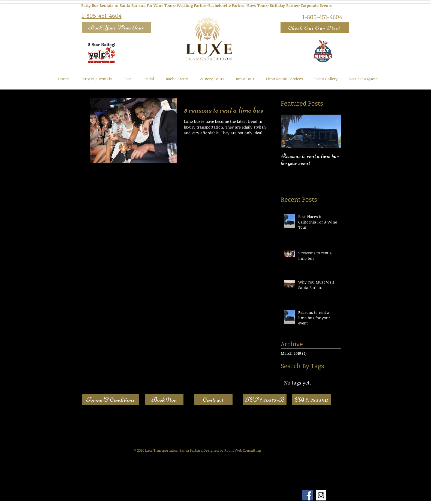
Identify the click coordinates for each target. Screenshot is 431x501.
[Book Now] (164, 399)
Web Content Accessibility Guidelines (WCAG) (137, 425)
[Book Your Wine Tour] (116, 27)
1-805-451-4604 (102, 15)
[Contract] (213, 399)
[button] (265, 399)
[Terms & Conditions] (110, 399)
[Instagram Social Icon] (321, 495)
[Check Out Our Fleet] (315, 27)
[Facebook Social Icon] (307, 495)
